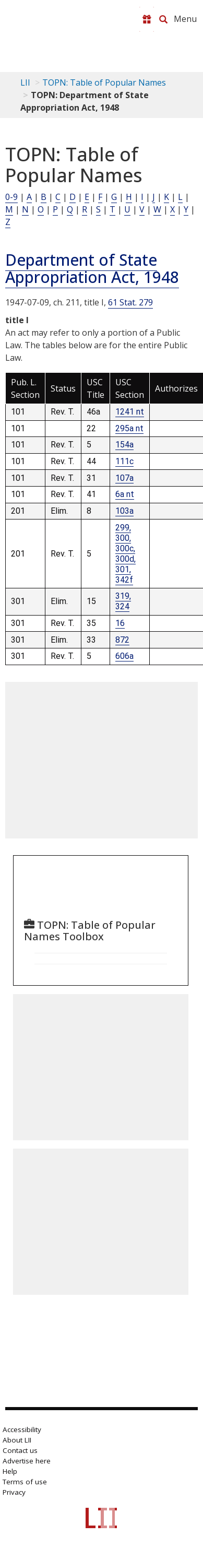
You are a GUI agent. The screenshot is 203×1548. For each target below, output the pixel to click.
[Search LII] (163, 19)
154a (124, 445)
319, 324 (123, 601)
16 (120, 623)
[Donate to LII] (146, 19)
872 (122, 640)
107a (124, 478)
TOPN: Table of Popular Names (104, 82)
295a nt (129, 428)
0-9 (11, 197)
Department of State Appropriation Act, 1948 (92, 268)
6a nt (124, 494)
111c (124, 461)
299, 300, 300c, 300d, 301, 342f (125, 554)
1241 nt (129, 412)
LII (25, 82)
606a (124, 656)
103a (124, 511)
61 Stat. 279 (130, 302)
